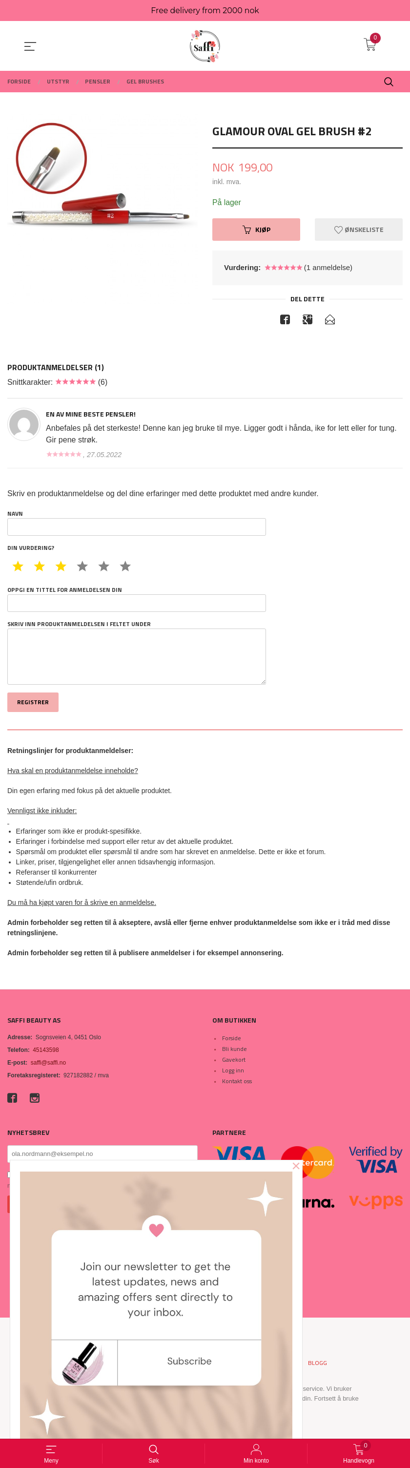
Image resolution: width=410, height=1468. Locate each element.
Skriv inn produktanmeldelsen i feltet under (136, 653)
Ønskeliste (359, 230)
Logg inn (233, 1071)
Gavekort (234, 1060)
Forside (231, 1039)
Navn (136, 523)
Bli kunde (234, 1049)
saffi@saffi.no (48, 1063)
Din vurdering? (30, 548)
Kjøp (256, 230)
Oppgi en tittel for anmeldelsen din (136, 599)
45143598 (46, 1051)
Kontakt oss (237, 1082)
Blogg (317, 1364)
